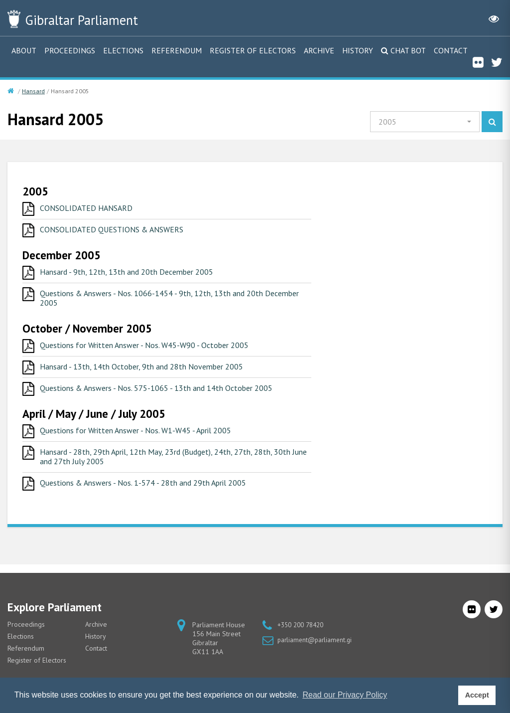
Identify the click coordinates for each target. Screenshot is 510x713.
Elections (123, 50)
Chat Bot (408, 50)
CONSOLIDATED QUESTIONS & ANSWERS (116, 230)
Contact (451, 50)
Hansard (33, 91)
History (357, 50)
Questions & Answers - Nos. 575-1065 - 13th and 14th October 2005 (164, 392)
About (23, 50)
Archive (319, 50)
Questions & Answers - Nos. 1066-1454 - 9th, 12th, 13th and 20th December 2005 (158, 300)
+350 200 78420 (303, 624)
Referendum (176, 50)
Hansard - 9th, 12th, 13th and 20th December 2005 (133, 273)
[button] (425, 121)
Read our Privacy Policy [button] (344, 695)
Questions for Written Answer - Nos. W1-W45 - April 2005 (143, 435)
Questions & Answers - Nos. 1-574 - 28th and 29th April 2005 (150, 489)
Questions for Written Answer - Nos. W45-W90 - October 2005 (152, 348)
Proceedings (69, 50)
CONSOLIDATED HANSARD (88, 208)
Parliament (94, 18)
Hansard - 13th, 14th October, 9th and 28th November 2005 (149, 370)
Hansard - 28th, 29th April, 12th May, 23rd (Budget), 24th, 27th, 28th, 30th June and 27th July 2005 (174, 462)
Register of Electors (253, 50)
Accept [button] (477, 695)
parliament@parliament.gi (316, 639)
